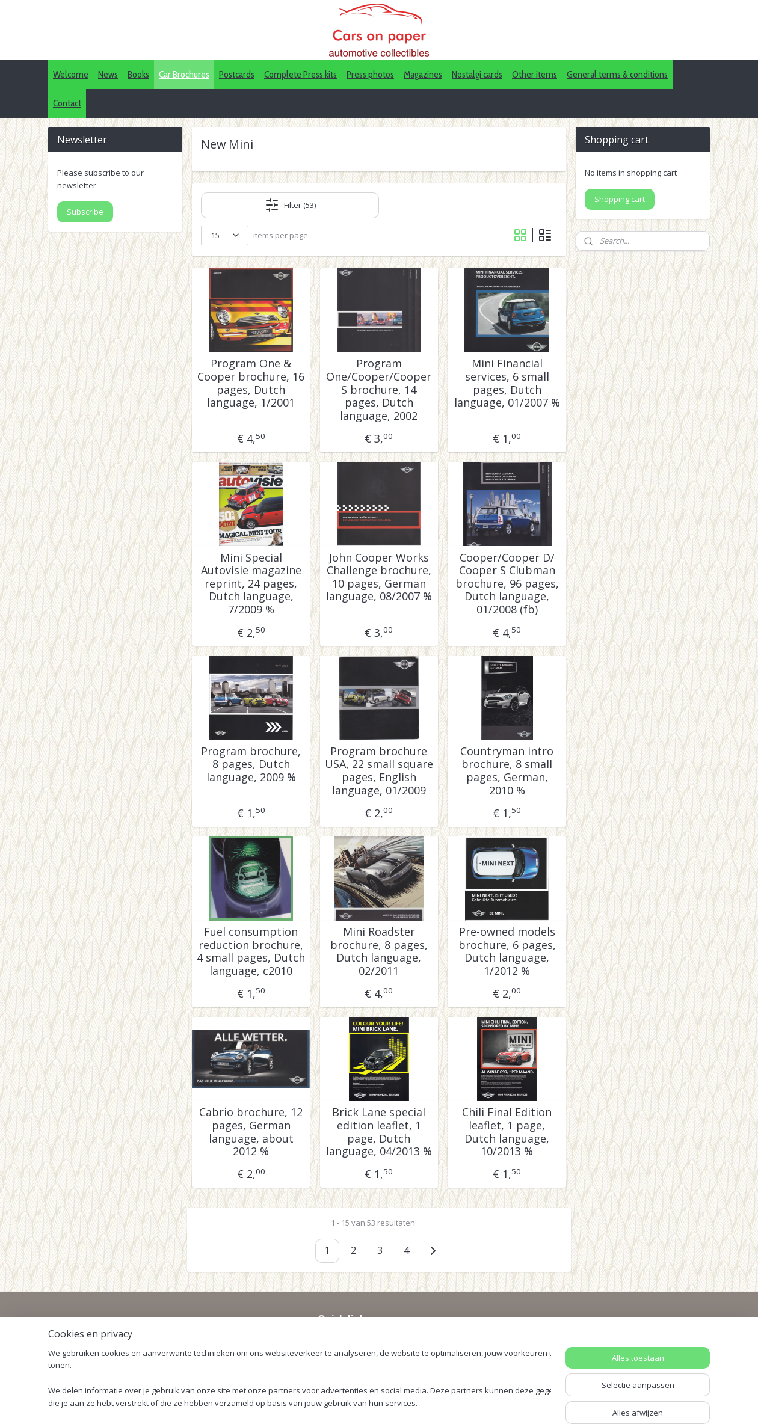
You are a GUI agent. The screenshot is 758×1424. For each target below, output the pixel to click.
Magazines (423, 74)
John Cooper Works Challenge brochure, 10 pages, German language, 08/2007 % (379, 577)
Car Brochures (184, 74)
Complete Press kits (300, 74)
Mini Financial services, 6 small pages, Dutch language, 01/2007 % (507, 383)
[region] (299, 1379)
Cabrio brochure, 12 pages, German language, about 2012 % (251, 1132)
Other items (534, 74)
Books (138, 74)
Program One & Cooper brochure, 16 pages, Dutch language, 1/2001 (250, 383)
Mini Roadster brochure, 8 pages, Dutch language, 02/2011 (379, 951)
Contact (67, 103)
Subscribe (85, 211)
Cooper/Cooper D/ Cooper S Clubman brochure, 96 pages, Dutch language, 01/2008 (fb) (507, 583)
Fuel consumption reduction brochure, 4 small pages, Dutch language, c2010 (251, 951)
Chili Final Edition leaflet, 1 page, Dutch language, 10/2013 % (507, 1132)
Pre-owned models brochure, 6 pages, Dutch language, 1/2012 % (507, 951)
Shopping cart (619, 199)
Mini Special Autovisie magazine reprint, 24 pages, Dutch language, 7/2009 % (251, 583)
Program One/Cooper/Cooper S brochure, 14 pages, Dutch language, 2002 (378, 389)
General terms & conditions (617, 74)
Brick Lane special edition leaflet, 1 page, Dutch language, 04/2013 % (379, 1132)
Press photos (370, 74)
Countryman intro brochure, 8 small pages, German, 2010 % (506, 771)
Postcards (236, 74)
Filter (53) (290, 205)
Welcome (70, 74)
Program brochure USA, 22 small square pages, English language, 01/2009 (379, 771)
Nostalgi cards (477, 74)
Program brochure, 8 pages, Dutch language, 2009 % (251, 764)
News (108, 74)
